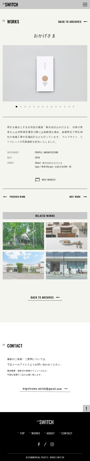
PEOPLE (38, 154)
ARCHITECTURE (51, 154)
